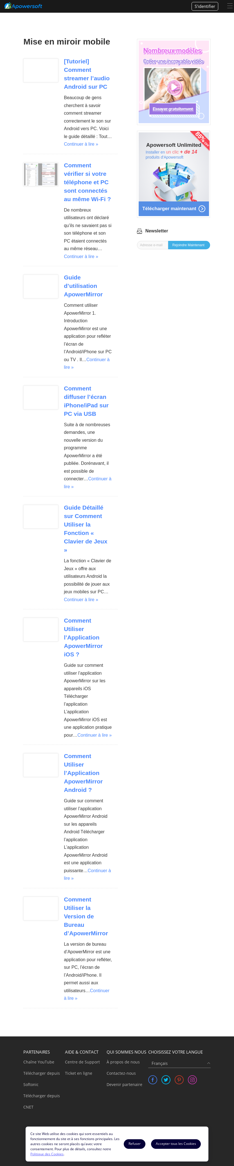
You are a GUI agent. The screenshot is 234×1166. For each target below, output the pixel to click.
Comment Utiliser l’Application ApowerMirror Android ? (83, 773)
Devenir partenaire (124, 1084)
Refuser (135, 1143)
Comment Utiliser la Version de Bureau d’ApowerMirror (86, 916)
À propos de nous (123, 1062)
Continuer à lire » (81, 144)
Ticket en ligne (78, 1073)
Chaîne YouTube (38, 1062)
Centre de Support (82, 1062)
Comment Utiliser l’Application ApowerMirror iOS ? (83, 637)
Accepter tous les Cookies (176, 1143)
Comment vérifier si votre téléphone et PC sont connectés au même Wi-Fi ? (87, 182)
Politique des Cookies (47, 1154)
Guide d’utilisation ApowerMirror (83, 285)
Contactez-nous (121, 1073)
